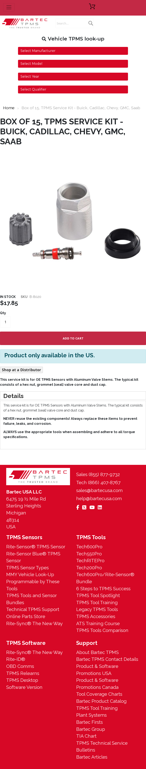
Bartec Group (90, 729)
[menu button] (9, 7)
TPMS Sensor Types (27, 567)
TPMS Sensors (24, 537)
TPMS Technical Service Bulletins (102, 746)
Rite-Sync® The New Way (34, 623)
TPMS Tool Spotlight (98, 595)
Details (13, 395)
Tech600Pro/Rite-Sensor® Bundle (105, 578)
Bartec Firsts (89, 722)
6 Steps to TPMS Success (103, 588)
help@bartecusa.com (99, 498)
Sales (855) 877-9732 (98, 474)
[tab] (73, 395)
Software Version (24, 687)
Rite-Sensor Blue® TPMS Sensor (33, 557)
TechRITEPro (90, 560)
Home (8, 107)
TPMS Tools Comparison (102, 630)
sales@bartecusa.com (99, 490)
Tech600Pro (89, 546)
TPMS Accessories (95, 616)
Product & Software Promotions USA (97, 670)
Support (86, 643)
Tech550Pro (89, 553)
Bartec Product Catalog (101, 701)
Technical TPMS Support (32, 609)
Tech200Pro (89, 567)
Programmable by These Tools (32, 585)
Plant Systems (91, 715)
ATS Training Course (98, 623)
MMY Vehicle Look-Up (30, 574)
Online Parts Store (25, 616)
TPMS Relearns (22, 673)
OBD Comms (20, 666)
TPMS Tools (91, 537)
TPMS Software (26, 643)
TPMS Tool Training (97, 602)
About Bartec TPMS (97, 652)
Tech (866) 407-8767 (98, 482)
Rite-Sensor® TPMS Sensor (35, 546)
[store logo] (25, 23)
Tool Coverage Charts (99, 694)
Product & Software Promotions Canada (97, 683)
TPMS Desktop (22, 680)
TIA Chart (86, 736)
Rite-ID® (15, 659)
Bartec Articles (91, 757)
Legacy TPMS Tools (97, 609)
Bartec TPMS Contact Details (107, 659)
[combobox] (75, 23)
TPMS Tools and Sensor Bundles (31, 599)
